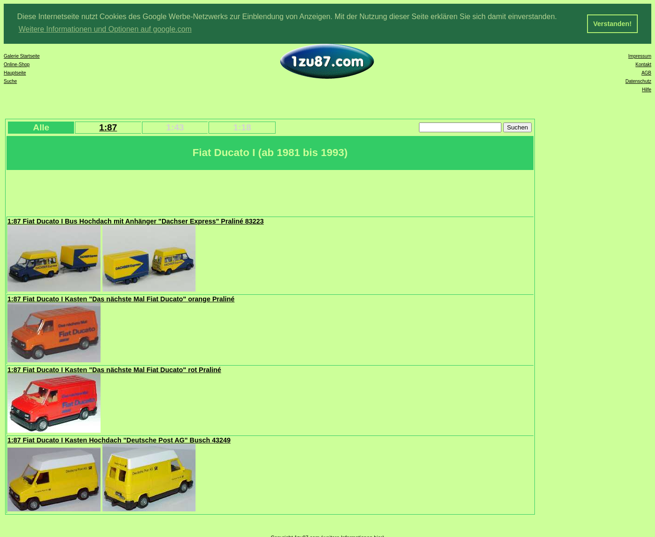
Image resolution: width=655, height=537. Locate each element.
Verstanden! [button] (612, 23)
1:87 (108, 127)
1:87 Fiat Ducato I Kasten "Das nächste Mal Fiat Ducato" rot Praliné (114, 369)
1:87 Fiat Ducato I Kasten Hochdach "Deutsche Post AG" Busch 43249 (118, 439)
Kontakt (643, 64)
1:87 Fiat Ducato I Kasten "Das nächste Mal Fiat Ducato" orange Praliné (121, 298)
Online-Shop (17, 64)
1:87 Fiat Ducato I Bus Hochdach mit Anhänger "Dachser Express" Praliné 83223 (135, 220)
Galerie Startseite (22, 55)
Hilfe (646, 89)
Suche (10, 80)
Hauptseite (15, 72)
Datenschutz (638, 80)
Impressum (639, 55)
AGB (646, 72)
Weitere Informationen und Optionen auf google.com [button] (105, 29)
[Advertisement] (176, 192)
